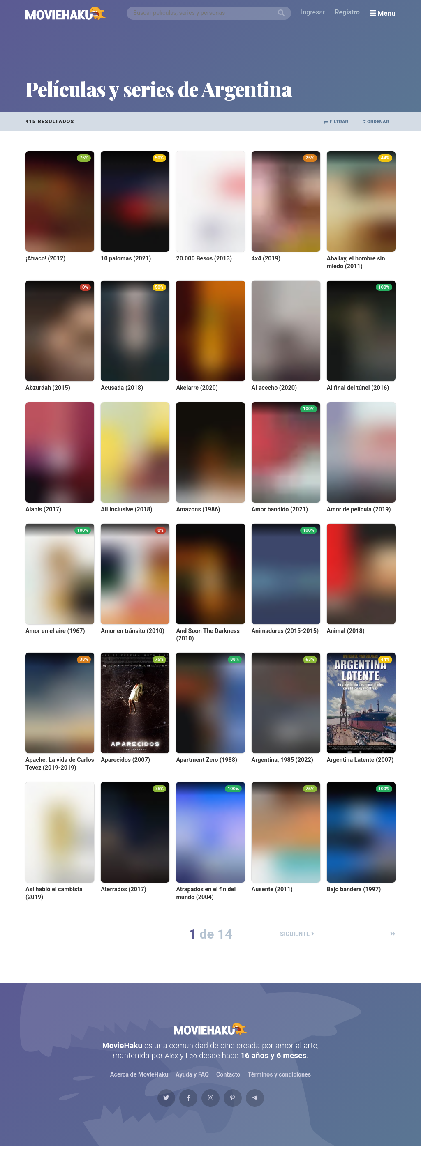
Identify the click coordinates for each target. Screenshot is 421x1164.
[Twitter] (148, 1111)
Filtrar (326, 121)
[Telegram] (272, 1111)
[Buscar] (283, 13)
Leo (192, 1063)
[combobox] (211, 13)
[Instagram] (210, 1111)
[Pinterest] (242, 1111)
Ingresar (315, 13)
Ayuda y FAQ (192, 1083)
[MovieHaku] (65, 13)
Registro (349, 13)
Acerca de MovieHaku (139, 1083)
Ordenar (372, 121)
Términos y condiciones (279, 1083)
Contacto (228, 1083)
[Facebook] (179, 1111)
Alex (171, 1063)
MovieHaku (210, 1032)
